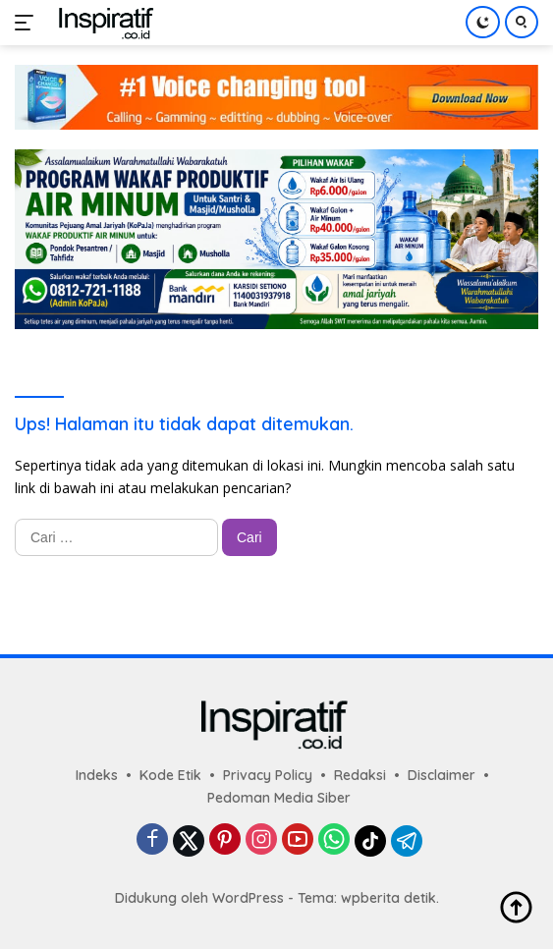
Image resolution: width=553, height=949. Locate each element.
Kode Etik (170, 775)
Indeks (97, 775)
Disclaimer (441, 775)
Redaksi (360, 775)
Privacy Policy (267, 775)
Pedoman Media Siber (279, 798)
